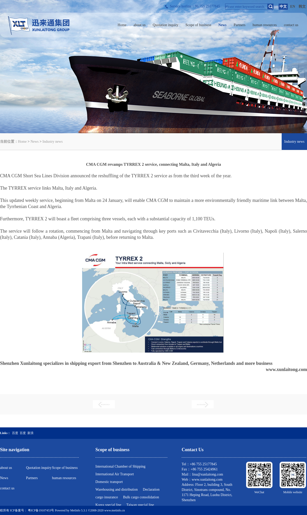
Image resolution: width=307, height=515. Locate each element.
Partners (32, 478)
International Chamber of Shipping (120, 466)
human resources (64, 478)
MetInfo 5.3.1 (78, 510)
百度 (15, 433)
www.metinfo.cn (114, 510)
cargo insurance (106, 497)
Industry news (52, 141)
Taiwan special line (140, 505)
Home (22, 141)
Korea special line (108, 505)
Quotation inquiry (39, 468)
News (34, 141)
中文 (283, 6)
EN (292, 6)
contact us (7, 488)
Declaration (151, 489)
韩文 (302, 6)
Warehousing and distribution (116, 489)
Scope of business (65, 468)
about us (6, 468)
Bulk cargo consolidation (141, 497)
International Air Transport (114, 474)
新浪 (30, 433)
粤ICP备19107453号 (41, 510)
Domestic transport (109, 482)
